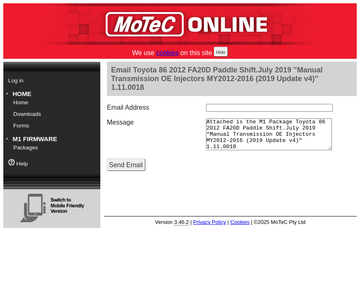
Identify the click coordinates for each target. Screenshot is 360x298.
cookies (167, 52)
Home (21, 93)
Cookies (239, 222)
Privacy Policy (209, 222)
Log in (16, 80)
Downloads (27, 114)
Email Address (128, 107)
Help (18, 163)
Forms (21, 126)
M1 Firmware (34, 138)
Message (120, 122)
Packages (25, 147)
